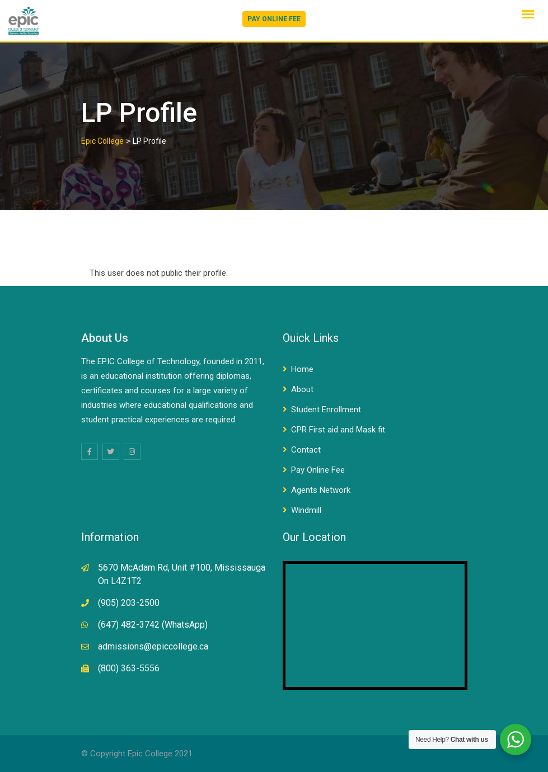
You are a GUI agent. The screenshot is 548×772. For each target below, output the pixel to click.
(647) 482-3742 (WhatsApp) (153, 624)
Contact (306, 450)
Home (302, 369)
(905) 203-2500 (129, 602)
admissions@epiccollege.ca (153, 646)
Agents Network (320, 490)
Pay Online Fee (318, 470)
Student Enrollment (326, 409)
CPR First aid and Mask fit (338, 430)
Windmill (306, 510)
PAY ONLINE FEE (274, 19)
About (302, 389)
